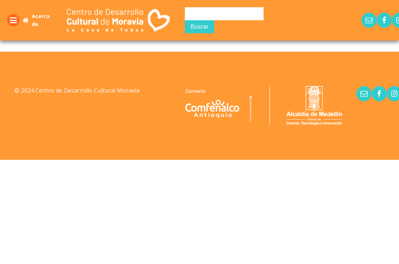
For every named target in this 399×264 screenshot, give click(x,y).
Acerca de (41, 20)
